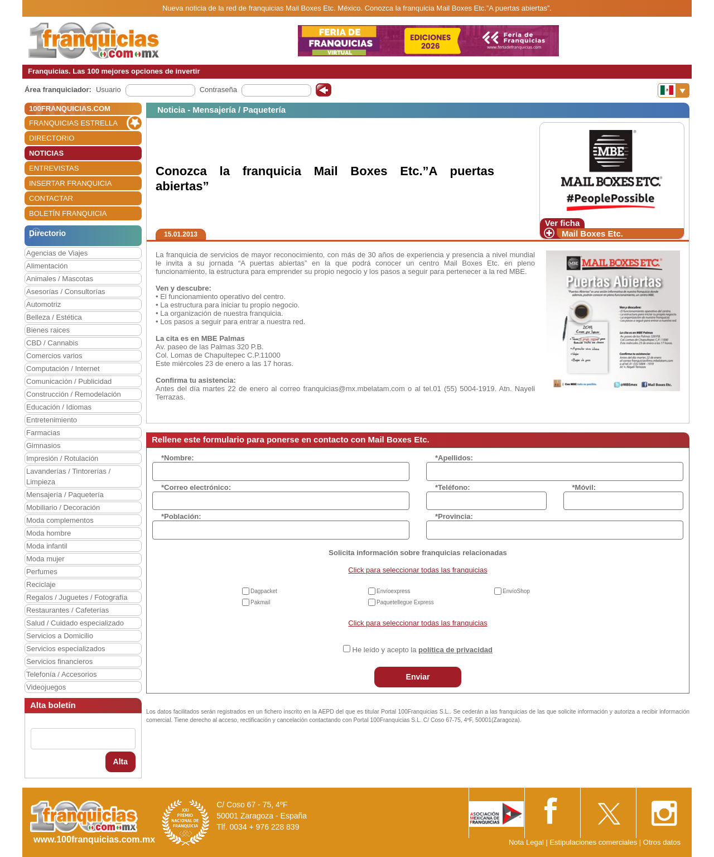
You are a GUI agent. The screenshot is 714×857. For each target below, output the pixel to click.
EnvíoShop (516, 591)
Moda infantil (46, 546)
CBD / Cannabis (52, 343)
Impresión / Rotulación (62, 458)
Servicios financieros (59, 661)
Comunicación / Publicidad (69, 381)
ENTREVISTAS (54, 168)
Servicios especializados (65, 648)
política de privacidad (455, 650)
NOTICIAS (46, 153)
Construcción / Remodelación (73, 394)
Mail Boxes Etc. (592, 233)
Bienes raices (48, 330)
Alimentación (46, 266)
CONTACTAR (51, 198)
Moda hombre (48, 533)
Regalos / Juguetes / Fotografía (76, 597)
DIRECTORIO (51, 138)
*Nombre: (177, 458)
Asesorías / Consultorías (65, 291)
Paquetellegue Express (405, 602)
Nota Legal (526, 842)
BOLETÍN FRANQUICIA (68, 213)
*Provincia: (454, 516)
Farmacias (43, 432)
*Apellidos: (454, 458)
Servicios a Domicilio (59, 636)
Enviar (418, 676)
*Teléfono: (452, 487)
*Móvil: (584, 487)
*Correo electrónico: (196, 487)
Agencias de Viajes (57, 253)
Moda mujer (45, 559)
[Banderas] (673, 90)
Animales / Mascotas (59, 279)
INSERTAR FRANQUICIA (70, 183)
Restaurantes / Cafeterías (67, 610)
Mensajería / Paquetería (65, 494)
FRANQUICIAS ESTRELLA (73, 123)
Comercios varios (54, 356)
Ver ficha (562, 223)
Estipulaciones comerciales (594, 842)
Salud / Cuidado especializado (75, 623)
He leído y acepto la (423, 650)
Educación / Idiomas (58, 407)
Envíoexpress (394, 591)
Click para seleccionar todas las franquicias (417, 570)
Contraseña (218, 89)
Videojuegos (46, 687)
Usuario (108, 89)
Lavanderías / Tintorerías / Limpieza (68, 476)
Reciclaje (41, 584)
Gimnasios (43, 445)
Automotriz (43, 304)
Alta (120, 761)
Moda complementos (60, 520)
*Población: (181, 516)
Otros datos (662, 842)
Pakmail (260, 602)
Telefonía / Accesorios (61, 674)
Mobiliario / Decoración (63, 507)
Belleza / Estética (54, 317)
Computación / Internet (63, 368)
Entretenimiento (51, 420)
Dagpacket (263, 591)
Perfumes (41, 571)
